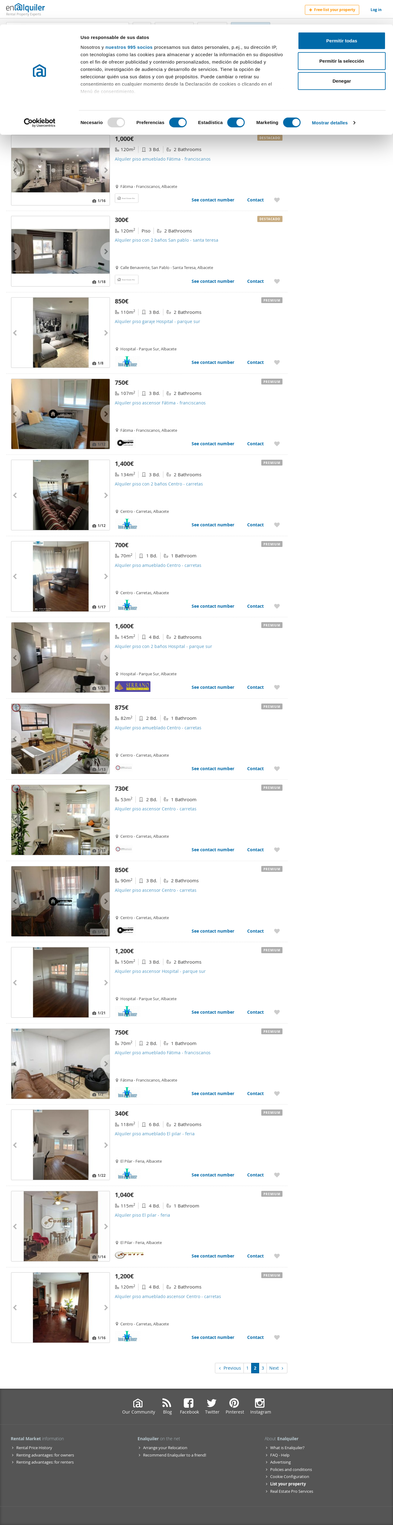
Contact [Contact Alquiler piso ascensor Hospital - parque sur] (255, 1012)
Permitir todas (341, 16)
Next (277, 1368)
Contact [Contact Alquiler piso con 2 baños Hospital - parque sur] (255, 687)
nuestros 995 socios (129, 22)
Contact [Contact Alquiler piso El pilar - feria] (255, 1256)
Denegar (342, 56)
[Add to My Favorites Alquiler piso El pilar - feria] (276, 1256)
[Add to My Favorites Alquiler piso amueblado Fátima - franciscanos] (276, 200)
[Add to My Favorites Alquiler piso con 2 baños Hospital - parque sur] (276, 687)
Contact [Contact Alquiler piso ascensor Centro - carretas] (255, 849)
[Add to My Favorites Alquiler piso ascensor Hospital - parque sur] (276, 1012)
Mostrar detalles (330, 98)
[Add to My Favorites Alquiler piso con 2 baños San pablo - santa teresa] (276, 281)
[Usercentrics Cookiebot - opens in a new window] (40, 98)
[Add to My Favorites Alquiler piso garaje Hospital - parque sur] (276, 362)
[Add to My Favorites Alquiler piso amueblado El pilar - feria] (276, 1175)
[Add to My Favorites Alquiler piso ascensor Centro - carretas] (276, 849)
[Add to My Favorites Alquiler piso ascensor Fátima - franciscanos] (276, 444)
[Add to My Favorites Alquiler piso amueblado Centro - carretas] (276, 606)
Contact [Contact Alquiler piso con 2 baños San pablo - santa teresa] (255, 281)
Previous (229, 1368)
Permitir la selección (341, 36)
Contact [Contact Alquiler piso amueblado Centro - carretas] (255, 606)
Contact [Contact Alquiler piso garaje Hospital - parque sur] (255, 362)
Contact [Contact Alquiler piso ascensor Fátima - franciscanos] (255, 444)
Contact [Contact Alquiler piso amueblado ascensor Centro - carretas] (255, 1337)
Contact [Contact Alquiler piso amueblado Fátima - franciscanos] (255, 200)
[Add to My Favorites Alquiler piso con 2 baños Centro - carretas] (276, 525)
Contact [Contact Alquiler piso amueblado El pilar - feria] (255, 1175)
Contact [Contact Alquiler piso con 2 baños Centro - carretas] (255, 525)
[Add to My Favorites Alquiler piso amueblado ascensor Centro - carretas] (276, 1337)
